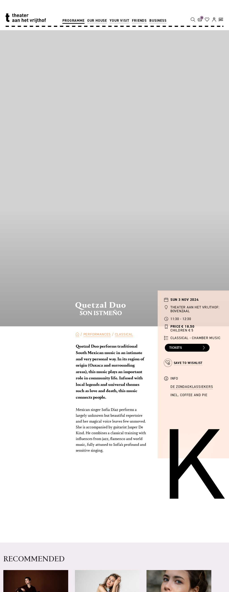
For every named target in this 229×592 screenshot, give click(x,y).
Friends (139, 20)
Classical (124, 334)
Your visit (119, 20)
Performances (97, 334)
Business (157, 20)
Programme (73, 20)
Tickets (187, 348)
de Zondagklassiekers (191, 386)
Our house (97, 20)
